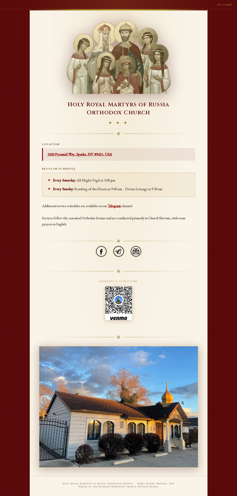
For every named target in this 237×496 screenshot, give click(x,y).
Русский (224, 5)
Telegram (114, 206)
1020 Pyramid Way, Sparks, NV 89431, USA (79, 154)
